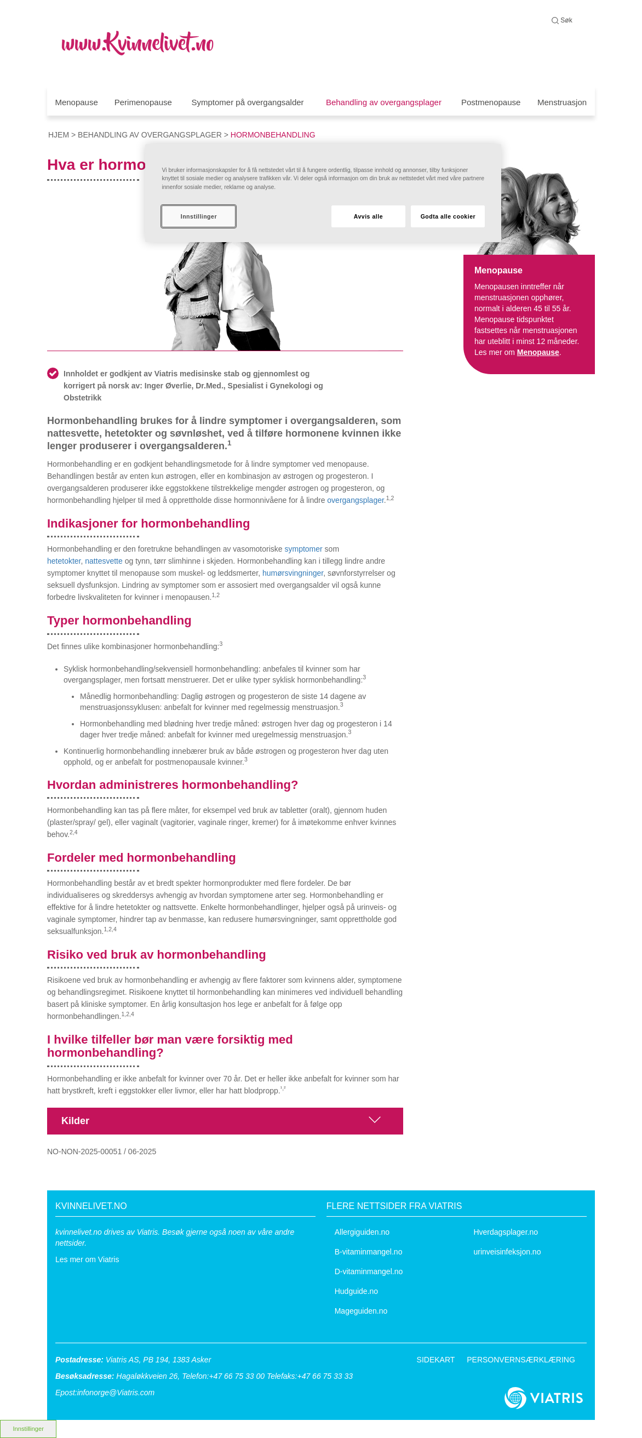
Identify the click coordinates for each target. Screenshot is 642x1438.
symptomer (304, 549)
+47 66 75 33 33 (325, 1376)
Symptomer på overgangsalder (247, 102)
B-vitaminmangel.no (369, 1251)
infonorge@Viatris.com (116, 1392)
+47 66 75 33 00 (237, 1376)
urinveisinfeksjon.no (507, 1251)
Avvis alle (368, 216)
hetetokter (64, 561)
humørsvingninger (292, 573)
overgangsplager (355, 500)
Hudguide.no (356, 1291)
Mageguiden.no (361, 1311)
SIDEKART (436, 1359)
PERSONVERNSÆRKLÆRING (521, 1359)
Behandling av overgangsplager (384, 102)
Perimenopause (143, 102)
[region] (323, 193)
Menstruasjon (562, 102)
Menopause (76, 102)
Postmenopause (490, 102)
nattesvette (104, 561)
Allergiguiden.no (362, 1232)
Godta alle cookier (448, 216)
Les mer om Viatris (87, 1259)
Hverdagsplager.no (505, 1232)
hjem (58, 134)
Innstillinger (199, 216)
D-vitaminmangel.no (369, 1271)
